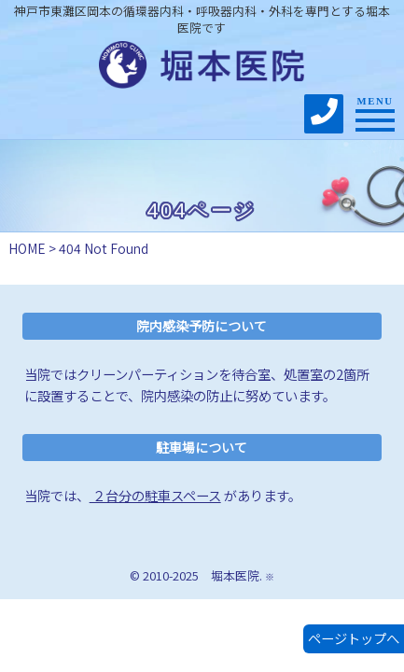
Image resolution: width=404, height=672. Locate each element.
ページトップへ (353, 638)
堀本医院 (235, 575)
